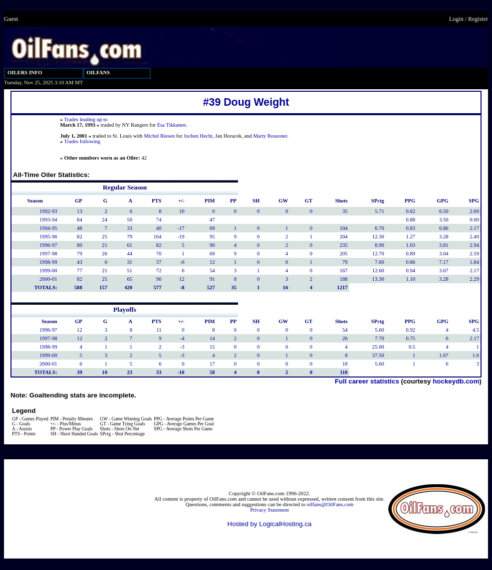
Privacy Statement (269, 510)
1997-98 (48, 253)
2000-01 (48, 279)
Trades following (82, 141)
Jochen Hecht (198, 136)
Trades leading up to (85, 119)
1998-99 (48, 262)
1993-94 (48, 219)
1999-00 (48, 270)
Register (478, 18)
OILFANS (98, 72)
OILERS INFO (24, 72)
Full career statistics (367, 381)
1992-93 (48, 211)
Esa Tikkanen (171, 125)
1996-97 (48, 245)
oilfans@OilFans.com (330, 504)
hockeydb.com (456, 381)
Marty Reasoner (270, 136)
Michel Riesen (159, 136)
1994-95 (48, 228)
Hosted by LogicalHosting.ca (270, 524)
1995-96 (48, 236)
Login (456, 18)
